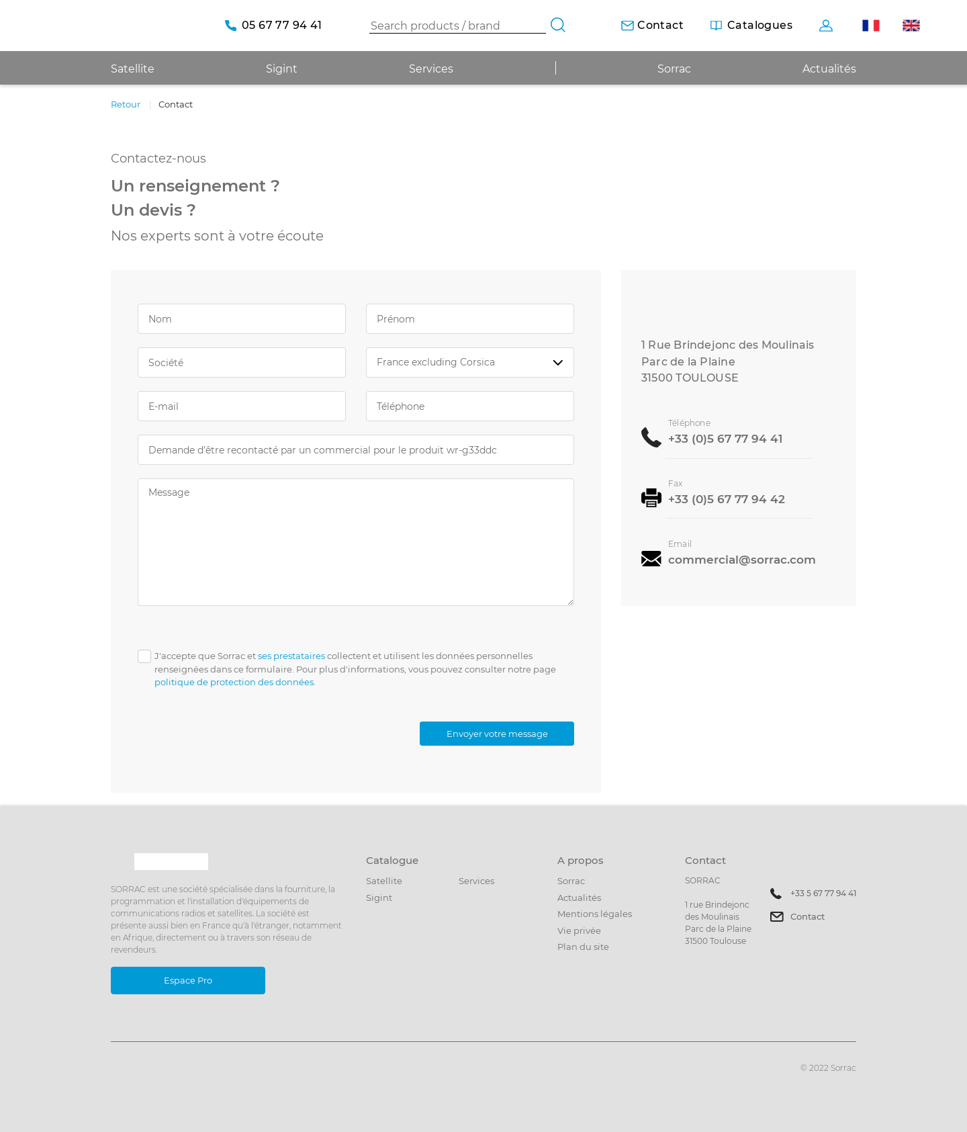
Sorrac (674, 68)
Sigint (379, 897)
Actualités (829, 68)
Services (431, 68)
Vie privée (579, 930)
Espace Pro (188, 980)
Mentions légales (594, 913)
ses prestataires (291, 655)
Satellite (384, 880)
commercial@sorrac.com (742, 558)
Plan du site (583, 946)
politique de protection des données (234, 682)
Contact (807, 916)
